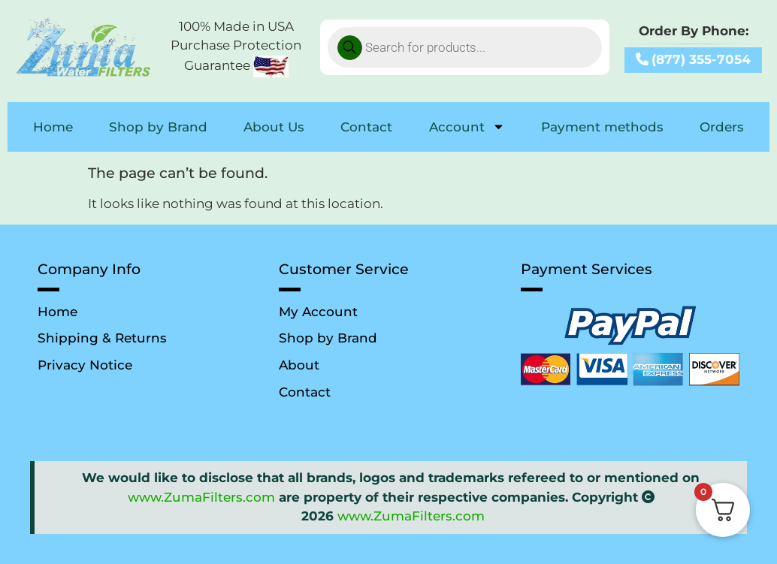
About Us (273, 126)
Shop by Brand (158, 126)
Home (53, 126)
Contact (366, 126)
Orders (722, 126)
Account (467, 126)
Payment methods (602, 126)
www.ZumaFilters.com (201, 497)
